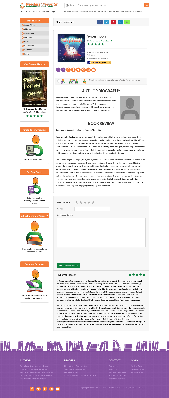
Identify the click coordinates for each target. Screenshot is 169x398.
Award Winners (72, 11)
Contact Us (114, 366)
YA (94, 11)
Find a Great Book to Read (76, 366)
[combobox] (107, 5)
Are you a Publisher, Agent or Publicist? (37, 375)
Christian (103, 11)
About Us (113, 369)
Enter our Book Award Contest (34, 369)
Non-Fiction (124, 11)
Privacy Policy (122, 388)
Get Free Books (71, 372)
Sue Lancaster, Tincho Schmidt (103, 42)
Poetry (68, 14)
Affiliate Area (137, 372)
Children (86, 11)
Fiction (113, 11)
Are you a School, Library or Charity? (80, 375)
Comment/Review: (65, 217)
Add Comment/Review (73, 268)
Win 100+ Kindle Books (74, 369)
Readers (36, 12)
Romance (137, 11)
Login (53, 12)
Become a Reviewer (117, 372)
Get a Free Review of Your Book (34, 366)
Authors (27, 12)
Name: (60, 211)
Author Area (136, 366)
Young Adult (31, 36)
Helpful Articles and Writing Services (36, 372)
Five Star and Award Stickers (33, 378)
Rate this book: (64, 205)
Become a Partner (117, 378)
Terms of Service (140, 388)
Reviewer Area (137, 369)
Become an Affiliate (117, 375)
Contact (45, 12)
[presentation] (77, 257)
